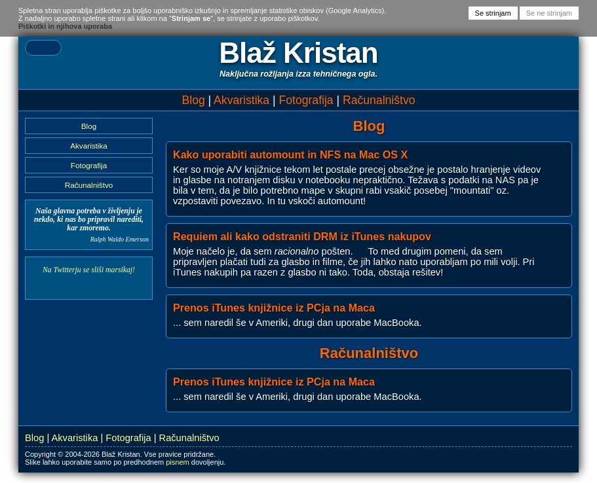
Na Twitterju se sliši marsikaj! (89, 270)
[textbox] (43, 47)
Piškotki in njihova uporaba (65, 26)
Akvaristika (241, 100)
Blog (193, 100)
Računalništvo (379, 100)
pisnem (177, 462)
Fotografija (306, 100)
